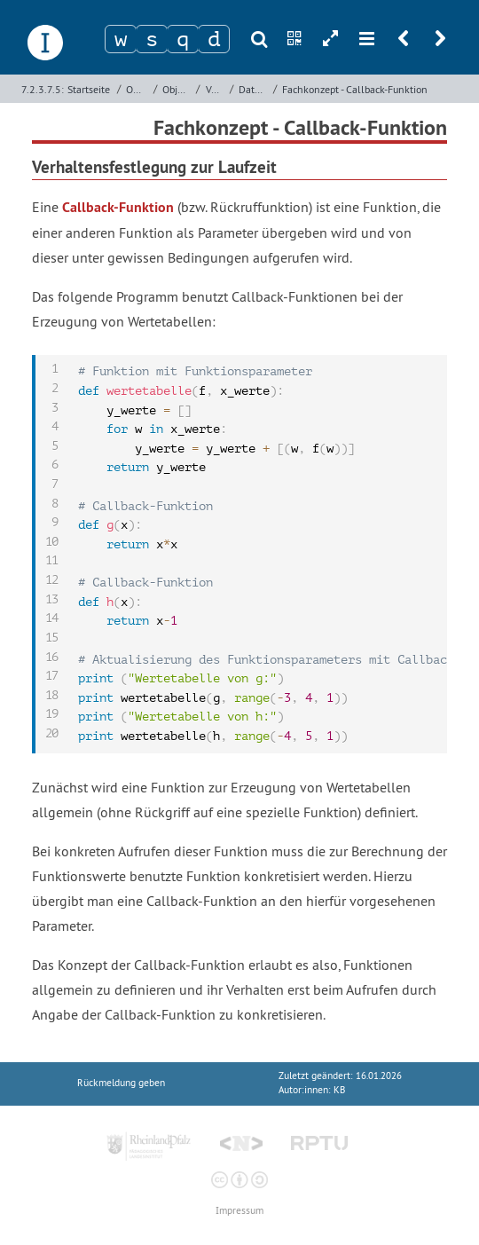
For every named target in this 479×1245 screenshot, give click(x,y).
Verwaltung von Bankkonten (215, 89)
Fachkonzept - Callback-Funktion (355, 89)
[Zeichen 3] (183, 39)
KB (339, 1090)
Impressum (239, 1211)
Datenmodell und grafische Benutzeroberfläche (254, 89)
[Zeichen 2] (152, 39)
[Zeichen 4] (214, 39)
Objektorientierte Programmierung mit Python (177, 89)
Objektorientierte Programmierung (137, 89)
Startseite (88, 89)
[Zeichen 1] (121, 39)
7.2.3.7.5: (42, 89)
